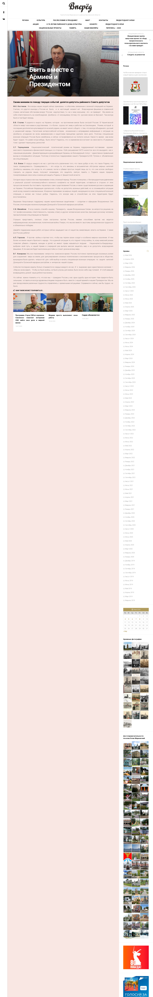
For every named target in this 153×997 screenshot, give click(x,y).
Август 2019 (129, 561)
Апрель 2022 (129, 434)
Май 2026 (128, 239)
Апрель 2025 (129, 291)
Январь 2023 (129, 398)
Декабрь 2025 (130, 259)
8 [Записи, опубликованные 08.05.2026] (139, 603)
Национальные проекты (74, 28)
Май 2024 (128, 334)
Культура (31, 22)
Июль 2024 (129, 326)
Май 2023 (128, 382)
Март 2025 (128, 295)
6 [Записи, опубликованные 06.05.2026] (132, 603)
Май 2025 (128, 287)
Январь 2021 (129, 493)
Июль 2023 (129, 374)
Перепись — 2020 (118, 28)
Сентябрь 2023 (130, 366)
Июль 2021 (129, 469)
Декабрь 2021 (130, 449)
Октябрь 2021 (130, 457)
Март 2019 (128, 580)
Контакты (74, 22)
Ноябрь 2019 (129, 549)
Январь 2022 (129, 445)
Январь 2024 (129, 350)
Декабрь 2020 (130, 497)
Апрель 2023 (129, 386)
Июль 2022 (129, 422)
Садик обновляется (90, 317)
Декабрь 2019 (130, 545)
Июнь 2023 (129, 378)
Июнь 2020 (129, 521)
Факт (64, 22)
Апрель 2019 (129, 576)
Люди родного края (89, 22)
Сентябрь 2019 (130, 557)
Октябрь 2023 (130, 362)
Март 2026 (128, 247)
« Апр (125, 615)
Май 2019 (128, 572)
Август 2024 (129, 323)
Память (90, 28)
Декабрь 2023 (130, 354)
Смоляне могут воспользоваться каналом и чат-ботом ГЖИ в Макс (135, 102)
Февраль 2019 (130, 584)
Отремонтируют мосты (131, 161)
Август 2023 (129, 370)
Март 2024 (128, 342)
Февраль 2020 (130, 537)
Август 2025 (129, 275)
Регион (21, 22)
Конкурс (39, 28)
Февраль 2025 (130, 299)
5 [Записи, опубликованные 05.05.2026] (128, 603)
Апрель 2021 (129, 481)
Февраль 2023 (130, 394)
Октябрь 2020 (130, 505)
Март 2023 (128, 390)
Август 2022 (129, 418)
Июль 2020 (129, 517)
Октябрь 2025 (130, 267)
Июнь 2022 (129, 426)
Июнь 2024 (129, 330)
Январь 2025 (129, 303)
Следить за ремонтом (130, 185)
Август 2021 (129, 465)
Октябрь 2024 (130, 315)
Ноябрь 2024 (129, 311)
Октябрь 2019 (130, 553)
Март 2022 (128, 438)
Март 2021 (128, 485)
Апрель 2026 (129, 243)
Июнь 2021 (129, 473)
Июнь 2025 (129, 283)
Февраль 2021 (130, 489)
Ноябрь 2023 (129, 358)
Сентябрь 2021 (130, 461)
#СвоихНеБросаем (37, 65)
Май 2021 (128, 477)
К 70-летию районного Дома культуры (124, 22)
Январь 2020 (129, 541)
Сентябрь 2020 (130, 509)
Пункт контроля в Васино (132, 209)
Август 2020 (129, 513)
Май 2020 (128, 525)
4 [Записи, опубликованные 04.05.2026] (125, 603)
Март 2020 (128, 533)
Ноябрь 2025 (129, 263)
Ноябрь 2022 (129, 406)
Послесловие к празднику (48, 22)
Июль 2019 (129, 564)
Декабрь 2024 (130, 307)
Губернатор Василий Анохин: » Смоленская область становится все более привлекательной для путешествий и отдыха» (135, 128)
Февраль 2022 (130, 442)
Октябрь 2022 (130, 410)
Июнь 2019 (129, 568)
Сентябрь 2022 (130, 414)
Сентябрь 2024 (130, 318)
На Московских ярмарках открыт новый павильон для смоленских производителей (135, 76)
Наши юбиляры (103, 28)
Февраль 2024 (130, 346)
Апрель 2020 (129, 529)
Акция (103, 22)
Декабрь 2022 (130, 402)
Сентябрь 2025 (130, 271)
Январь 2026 (129, 255)
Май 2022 (128, 430)
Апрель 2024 (129, 338)
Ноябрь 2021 (129, 453)
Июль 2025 (129, 279)
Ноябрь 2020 (129, 501)
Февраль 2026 (130, 251)
